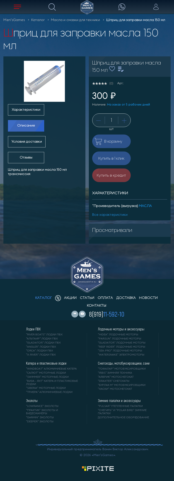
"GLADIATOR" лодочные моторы (121, 343)
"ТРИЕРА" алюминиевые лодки (49, 392)
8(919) (106, 314)
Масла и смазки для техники (75, 20)
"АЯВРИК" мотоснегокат (116, 377)
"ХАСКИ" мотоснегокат (115, 389)
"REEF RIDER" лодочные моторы (121, 347)
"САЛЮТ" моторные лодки (46, 373)
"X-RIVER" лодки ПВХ (41, 355)
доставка (126, 298)
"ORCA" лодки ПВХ (39, 351)
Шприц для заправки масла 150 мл (135, 20)
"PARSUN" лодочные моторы (119, 339)
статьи (87, 298)
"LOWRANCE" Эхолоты (42, 406)
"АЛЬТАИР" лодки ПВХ (42, 339)
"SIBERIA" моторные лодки (46, 388)
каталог (43, 298)
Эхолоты (32, 401)
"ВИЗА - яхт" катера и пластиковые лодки (52, 382)
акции (66, 298)
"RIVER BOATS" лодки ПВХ (44, 335)
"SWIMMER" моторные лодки (47, 377)
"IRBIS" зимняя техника (115, 373)
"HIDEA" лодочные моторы (118, 335)
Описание (26, 125)
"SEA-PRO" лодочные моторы (120, 351)
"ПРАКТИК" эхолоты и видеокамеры (42, 412)
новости (148, 298)
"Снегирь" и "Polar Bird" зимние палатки (122, 412)
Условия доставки (27, 141)
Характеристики (26, 109)
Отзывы (26, 157)
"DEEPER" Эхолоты (39, 422)
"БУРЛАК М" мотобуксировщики (121, 385)
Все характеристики (110, 214)
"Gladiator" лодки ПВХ (43, 343)
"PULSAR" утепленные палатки (120, 406)
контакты (96, 305)
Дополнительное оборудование (123, 417)
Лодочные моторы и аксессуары (121, 329)
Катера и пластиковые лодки (46, 363)
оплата (105, 298)
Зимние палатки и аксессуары (119, 401)
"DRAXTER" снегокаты (113, 381)
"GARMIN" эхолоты (40, 417)
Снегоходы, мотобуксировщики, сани (124, 363)
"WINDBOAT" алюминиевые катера (51, 369)
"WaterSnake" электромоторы (121, 355)
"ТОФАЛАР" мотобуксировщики (122, 369)
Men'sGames (14, 20)
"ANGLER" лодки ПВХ (41, 347)
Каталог (38, 20)
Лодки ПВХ (33, 329)
